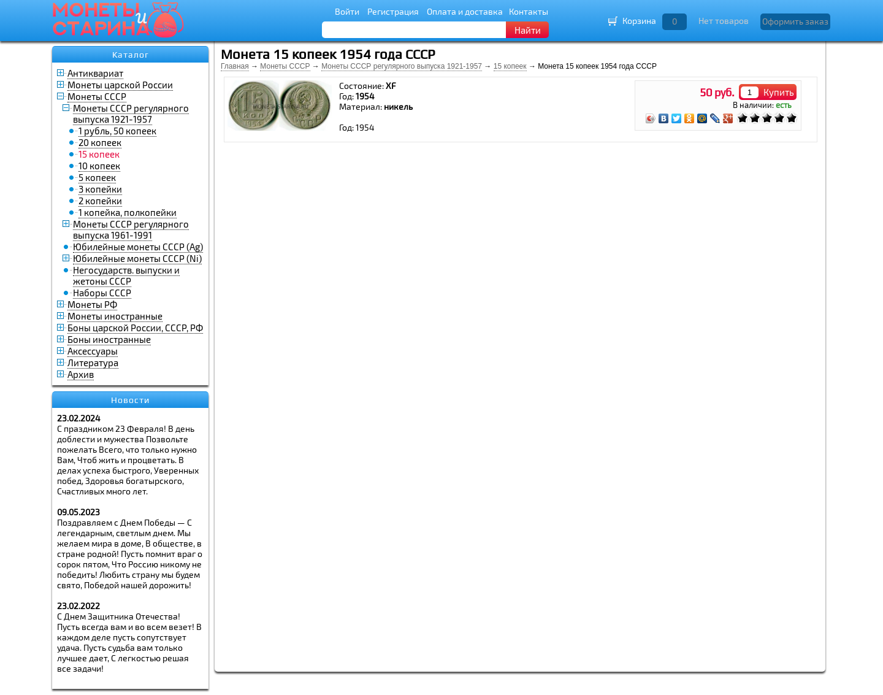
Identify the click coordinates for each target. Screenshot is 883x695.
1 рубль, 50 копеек (117, 130)
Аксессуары (92, 350)
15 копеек (510, 66)
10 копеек (99, 165)
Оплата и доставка (465, 11)
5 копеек (97, 177)
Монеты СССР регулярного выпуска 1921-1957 (131, 113)
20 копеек (99, 142)
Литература (92, 362)
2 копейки (100, 200)
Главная (235, 66)
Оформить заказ (795, 21)
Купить (778, 92)
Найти (527, 30)
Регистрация (393, 11)
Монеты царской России (120, 84)
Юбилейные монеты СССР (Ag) (138, 246)
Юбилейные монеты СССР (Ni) (137, 258)
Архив (80, 374)
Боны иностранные (109, 339)
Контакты (528, 11)
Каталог (130, 55)
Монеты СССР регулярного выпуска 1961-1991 (131, 229)
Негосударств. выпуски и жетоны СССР (126, 275)
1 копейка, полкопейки (127, 212)
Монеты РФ (92, 304)
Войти (347, 11)
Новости (130, 400)
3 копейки (100, 188)
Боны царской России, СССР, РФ (135, 327)
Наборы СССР (102, 292)
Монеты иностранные (114, 315)
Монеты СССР (96, 96)
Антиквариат (95, 73)
